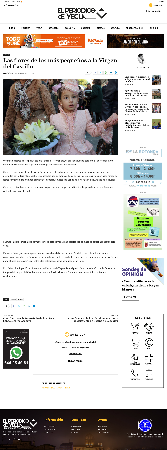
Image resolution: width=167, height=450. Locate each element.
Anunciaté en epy (11, 6)
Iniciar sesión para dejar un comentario (57, 388)
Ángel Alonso (8, 73)
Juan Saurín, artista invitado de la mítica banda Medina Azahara (28, 320)
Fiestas (6, 55)
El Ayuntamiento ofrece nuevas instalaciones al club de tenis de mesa (137, 124)
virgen (20, 299)
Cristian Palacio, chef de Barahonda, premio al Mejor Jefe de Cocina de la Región (91, 320)
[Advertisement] (61, 215)
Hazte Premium (75, 353)
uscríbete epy (156, 6)
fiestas (13, 299)
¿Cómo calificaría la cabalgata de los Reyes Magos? (140, 285)
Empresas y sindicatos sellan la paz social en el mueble (137, 79)
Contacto (160, 2)
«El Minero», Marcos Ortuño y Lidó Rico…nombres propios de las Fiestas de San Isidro (137, 108)
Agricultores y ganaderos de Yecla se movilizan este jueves (136, 93)
